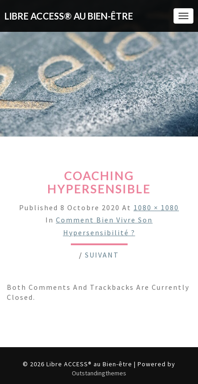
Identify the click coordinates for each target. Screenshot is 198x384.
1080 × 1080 (156, 207)
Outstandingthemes (99, 373)
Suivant (102, 254)
